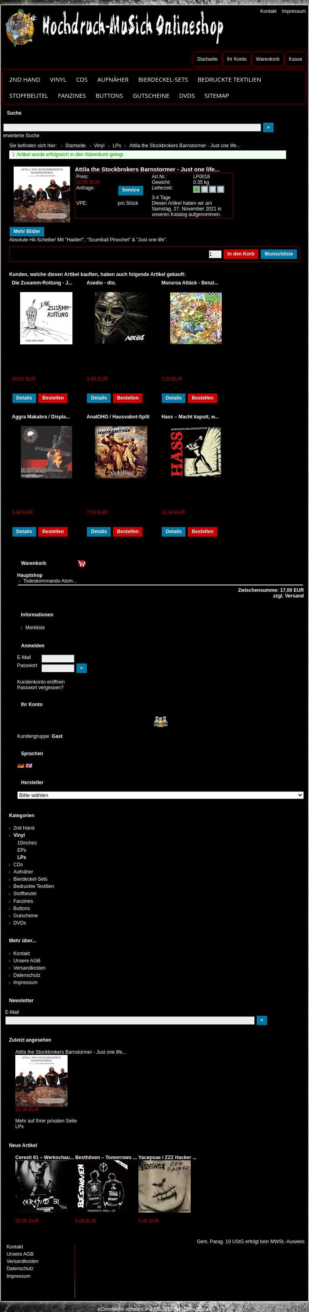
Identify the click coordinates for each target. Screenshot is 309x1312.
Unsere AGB (26, 961)
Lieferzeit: (162, 188)
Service (130, 190)
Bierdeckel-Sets (163, 79)
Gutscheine (151, 95)
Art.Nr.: (159, 176)
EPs (21, 850)
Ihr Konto (237, 59)
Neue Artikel (23, 1145)
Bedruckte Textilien (229, 79)
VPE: (81, 203)
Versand (294, 596)
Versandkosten (29, 968)
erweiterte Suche (21, 135)
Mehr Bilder (27, 231)
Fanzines (72, 95)
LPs (21, 857)
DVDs (187, 95)
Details (24, 398)
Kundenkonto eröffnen (41, 682)
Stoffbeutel (28, 95)
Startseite (207, 59)
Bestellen (53, 398)
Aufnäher (113, 79)
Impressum (294, 11)
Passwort (27, 665)
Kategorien (21, 815)
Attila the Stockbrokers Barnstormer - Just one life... (70, 1052)
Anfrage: (85, 188)
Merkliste (35, 627)
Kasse (296, 59)
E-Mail (24, 657)
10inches (27, 843)
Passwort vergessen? (40, 687)
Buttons (109, 95)
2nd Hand (25, 79)
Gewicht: (161, 182)
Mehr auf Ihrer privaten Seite (46, 1121)
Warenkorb (268, 59)
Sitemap (216, 95)
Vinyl (58, 79)
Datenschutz (26, 975)
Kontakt (268, 11)
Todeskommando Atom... (50, 581)
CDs (82, 79)
